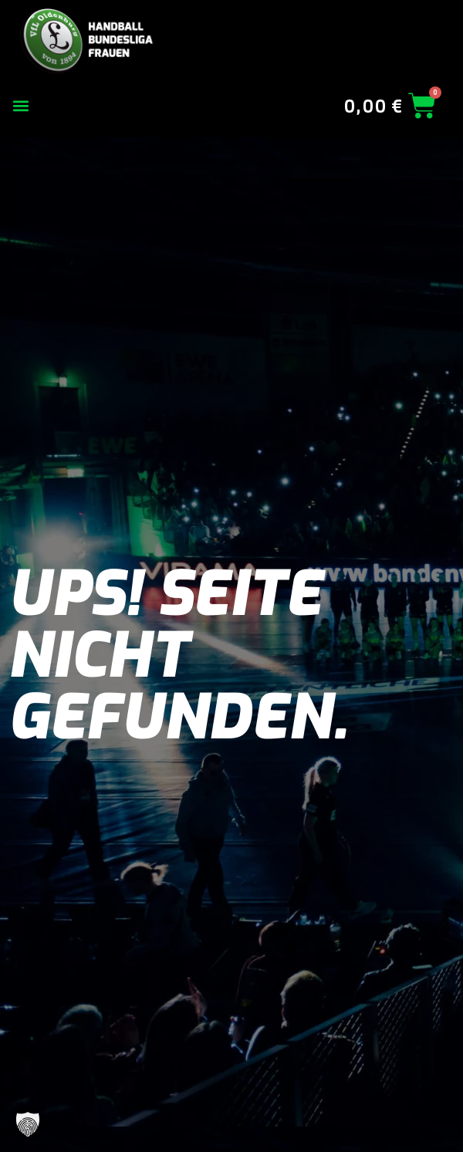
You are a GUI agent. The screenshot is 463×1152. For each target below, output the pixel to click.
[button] (20, 106)
